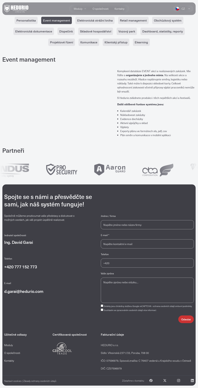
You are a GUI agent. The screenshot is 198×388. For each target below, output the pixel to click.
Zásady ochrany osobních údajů (39, 381)
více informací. (149, 310)
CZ (183, 8)
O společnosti (101, 8)
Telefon (105, 254)
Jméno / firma (108, 216)
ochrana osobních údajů (164, 306)
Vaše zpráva (107, 273)
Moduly (80, 8)
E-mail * (105, 235)
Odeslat (186, 319)
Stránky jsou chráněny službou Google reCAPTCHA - (148, 306)
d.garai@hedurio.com (23, 291)
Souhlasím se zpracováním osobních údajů (130, 310)
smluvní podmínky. (183, 306)
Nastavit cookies (13, 381)
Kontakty (119, 8)
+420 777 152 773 (20, 267)
